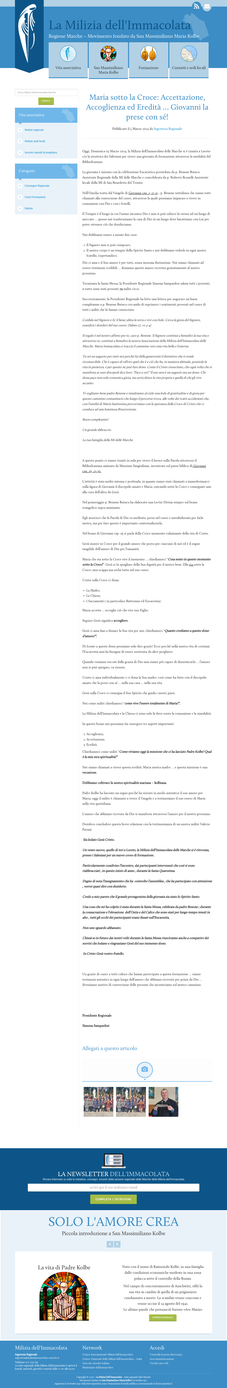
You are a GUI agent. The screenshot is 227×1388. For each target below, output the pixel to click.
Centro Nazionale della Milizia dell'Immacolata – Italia (112, 1359)
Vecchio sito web (159, 1363)
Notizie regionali (34, 129)
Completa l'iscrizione (113, 1199)
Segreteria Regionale (168, 129)
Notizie (29, 208)
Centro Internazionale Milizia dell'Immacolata (107, 1354)
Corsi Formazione (35, 197)
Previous (110, 1244)
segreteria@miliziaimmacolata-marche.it (37, 1358)
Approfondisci (162, 1317)
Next (117, 1244)
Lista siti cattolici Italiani (95, 1363)
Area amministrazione (162, 1359)
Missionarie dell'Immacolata (97, 1367)
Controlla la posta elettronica (166, 1354)
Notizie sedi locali (35, 141)
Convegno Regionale (37, 185)
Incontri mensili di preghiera (41, 152)
